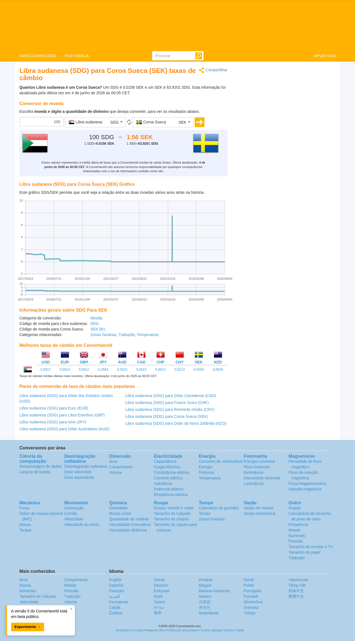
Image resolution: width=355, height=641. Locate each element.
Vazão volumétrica (259, 513)
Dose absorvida (77, 472)
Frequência (298, 524)
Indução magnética (304, 489)
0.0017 (45, 370)
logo (177, 25)
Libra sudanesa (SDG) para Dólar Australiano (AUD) (64, 429)
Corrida (70, 513)
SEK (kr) (97, 329)
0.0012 (84, 370)
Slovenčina (253, 602)
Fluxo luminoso (257, 467)
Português (252, 591)
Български (118, 602)
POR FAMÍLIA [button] (77, 56)
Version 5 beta (234, 630)
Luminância (253, 483)
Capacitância (165, 461)
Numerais (296, 535)
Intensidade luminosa (262, 478)
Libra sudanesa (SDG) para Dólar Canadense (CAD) (170, 395)
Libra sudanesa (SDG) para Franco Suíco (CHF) (167, 402)
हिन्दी (157, 613)
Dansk (159, 580)
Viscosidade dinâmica (127, 530)
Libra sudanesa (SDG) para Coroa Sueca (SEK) (166, 416)
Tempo (205, 513)
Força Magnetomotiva (307, 483)
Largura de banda (34, 472)
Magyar (205, 585)
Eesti (158, 596)
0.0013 (160, 370)
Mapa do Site (155, 630)
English (115, 580)
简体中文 (296, 591)
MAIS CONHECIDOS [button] (37, 56)
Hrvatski (206, 580)
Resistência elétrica (170, 494)
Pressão (295, 541)
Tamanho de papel (304, 552)
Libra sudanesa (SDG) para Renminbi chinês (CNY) (169, 409)
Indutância (163, 483)
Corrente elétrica (168, 478)
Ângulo (294, 508)
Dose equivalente (79, 477)
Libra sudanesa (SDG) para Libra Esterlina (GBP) (62, 415)
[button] (95, 122)
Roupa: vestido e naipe (174, 508)
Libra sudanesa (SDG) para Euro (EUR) (53, 408)
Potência (206, 472)
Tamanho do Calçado (172, 513)
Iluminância (253, 472)
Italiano (205, 596)
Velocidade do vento (81, 524)
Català (114, 607)
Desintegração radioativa (85, 466)
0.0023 (122, 370)
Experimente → (27, 627)
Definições (123, 630)
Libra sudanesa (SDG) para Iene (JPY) (52, 422)
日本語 (205, 602)
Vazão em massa (258, 508)
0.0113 (179, 370)
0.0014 (65, 370)
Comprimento (120, 467)
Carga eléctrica (167, 467)
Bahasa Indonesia (214, 591)
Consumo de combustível (221, 461)
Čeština (115, 613)
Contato (138, 630)
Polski (249, 585)
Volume (115, 472)
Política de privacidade (182, 630)
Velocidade (73, 519)
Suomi (159, 602)
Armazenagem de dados (40, 466)
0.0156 (199, 370)
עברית (159, 607)
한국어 (205, 607)
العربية (114, 596)
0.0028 (218, 370)
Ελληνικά (161, 591)
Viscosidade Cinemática (129, 524)
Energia (205, 467)
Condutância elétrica (171, 472)
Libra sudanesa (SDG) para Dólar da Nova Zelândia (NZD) (175, 423)
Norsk (249, 580)
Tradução (126, 334)
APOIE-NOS (325, 56)
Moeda (96, 318)
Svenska (251, 607)
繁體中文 (296, 596)
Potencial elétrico (169, 489)
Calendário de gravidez (219, 508)
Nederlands (209, 613)
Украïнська (298, 580)
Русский (251, 596)
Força (24, 508)
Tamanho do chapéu (171, 519)
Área (113, 461)
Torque (25, 530)
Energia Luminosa (259, 461)
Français (116, 591)
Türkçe (249, 613)
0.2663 (103, 370)
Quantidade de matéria (128, 519)
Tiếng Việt (297, 585)
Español (116, 585)
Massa (25, 524)
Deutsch (161, 585)
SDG (94, 323)
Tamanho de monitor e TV (310, 547)
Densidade (118, 508)
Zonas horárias (103, 334)
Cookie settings (210, 630)
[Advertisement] (286, 106)
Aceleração (74, 508)
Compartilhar (213, 70)
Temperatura (148, 334)
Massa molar (120, 513)
